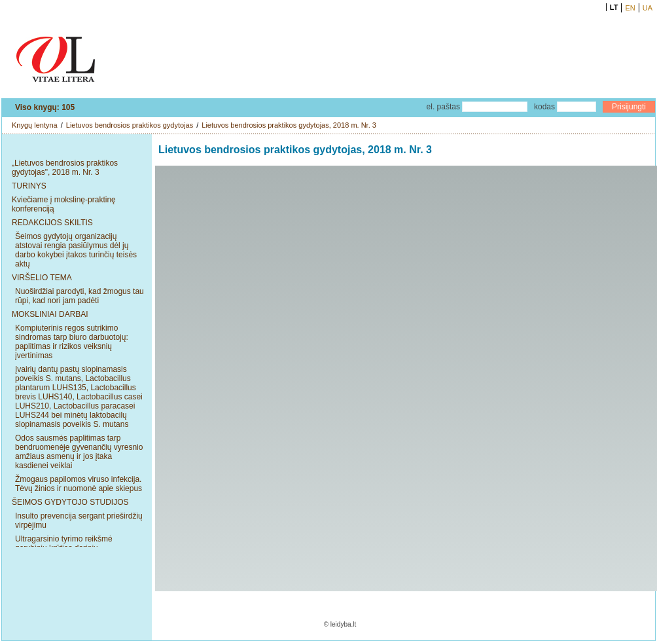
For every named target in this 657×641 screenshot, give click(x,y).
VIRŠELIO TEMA (42, 277)
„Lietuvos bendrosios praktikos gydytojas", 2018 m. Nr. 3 (65, 167)
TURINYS (29, 186)
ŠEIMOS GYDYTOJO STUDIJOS (70, 502)
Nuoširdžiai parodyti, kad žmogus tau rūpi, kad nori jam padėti (79, 296)
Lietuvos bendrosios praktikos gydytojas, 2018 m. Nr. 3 (289, 125)
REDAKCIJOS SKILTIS (52, 222)
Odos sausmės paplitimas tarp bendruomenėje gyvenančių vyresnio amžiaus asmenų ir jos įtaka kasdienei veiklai (79, 451)
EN (630, 8)
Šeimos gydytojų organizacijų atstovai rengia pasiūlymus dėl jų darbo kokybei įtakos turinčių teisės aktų (76, 250)
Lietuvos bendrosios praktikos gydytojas (129, 125)
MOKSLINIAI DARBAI (50, 314)
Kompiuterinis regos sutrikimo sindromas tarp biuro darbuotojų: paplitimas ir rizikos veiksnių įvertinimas (71, 341)
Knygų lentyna (35, 125)
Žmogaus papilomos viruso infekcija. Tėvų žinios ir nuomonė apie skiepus (78, 484)
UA (647, 8)
